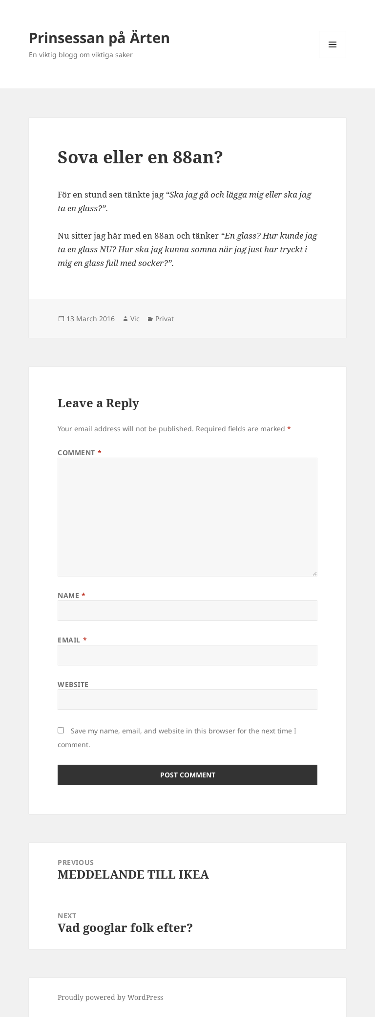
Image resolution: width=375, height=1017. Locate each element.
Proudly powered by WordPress (110, 997)
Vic (135, 318)
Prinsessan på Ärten (99, 37)
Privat (164, 318)
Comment (80, 452)
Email (72, 639)
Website (73, 684)
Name (71, 595)
